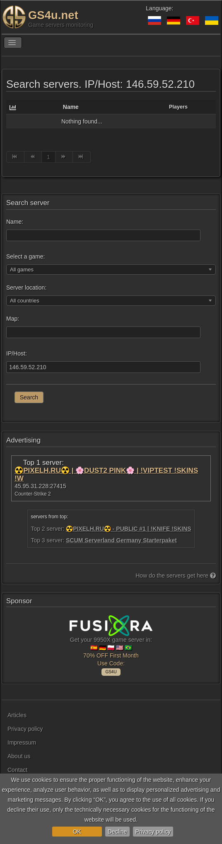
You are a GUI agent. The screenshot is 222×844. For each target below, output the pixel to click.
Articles (17, 715)
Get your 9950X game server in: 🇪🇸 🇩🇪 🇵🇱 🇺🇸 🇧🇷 (111, 644)
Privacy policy (153, 831)
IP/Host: (16, 353)
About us (18, 756)
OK (77, 831)
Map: (12, 318)
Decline (117, 831)
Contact (17, 770)
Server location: (26, 287)
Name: (14, 221)
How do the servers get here (175, 575)
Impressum (21, 742)
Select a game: (25, 256)
